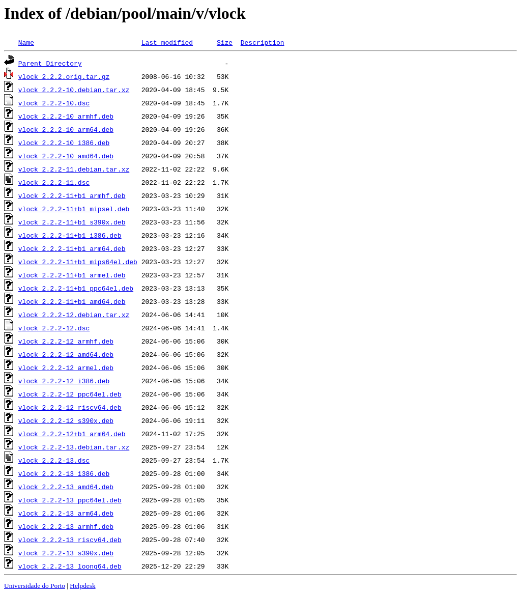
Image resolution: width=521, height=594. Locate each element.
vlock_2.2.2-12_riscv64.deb (70, 407)
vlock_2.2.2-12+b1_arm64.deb (72, 433)
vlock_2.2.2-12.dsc (54, 327)
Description (262, 42)
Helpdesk (82, 585)
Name (26, 42)
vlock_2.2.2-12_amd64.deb (65, 354)
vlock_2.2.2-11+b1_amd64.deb (72, 301)
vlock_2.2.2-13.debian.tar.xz (73, 446)
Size (225, 42)
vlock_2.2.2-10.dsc (54, 102)
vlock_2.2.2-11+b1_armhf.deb (72, 195)
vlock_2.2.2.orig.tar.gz (63, 76)
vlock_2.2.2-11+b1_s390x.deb (72, 222)
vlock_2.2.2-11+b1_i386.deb (70, 235)
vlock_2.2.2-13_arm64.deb (65, 513)
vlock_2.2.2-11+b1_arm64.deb (72, 248)
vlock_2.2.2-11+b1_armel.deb (72, 274)
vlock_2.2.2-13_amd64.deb (65, 486)
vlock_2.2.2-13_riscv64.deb (70, 539)
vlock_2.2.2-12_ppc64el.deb (70, 394)
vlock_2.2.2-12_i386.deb (63, 380)
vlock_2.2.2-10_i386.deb (63, 142)
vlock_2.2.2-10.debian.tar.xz (73, 89)
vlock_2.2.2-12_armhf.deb (65, 341)
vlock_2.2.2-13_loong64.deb (70, 566)
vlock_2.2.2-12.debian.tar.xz (73, 314)
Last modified (167, 42)
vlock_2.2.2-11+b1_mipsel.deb (73, 208)
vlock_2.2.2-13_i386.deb (63, 473)
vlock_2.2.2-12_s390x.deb (65, 420)
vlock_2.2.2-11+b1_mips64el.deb (77, 261)
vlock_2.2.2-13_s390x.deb (65, 552)
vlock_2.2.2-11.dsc (54, 182)
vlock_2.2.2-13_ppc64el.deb (70, 499)
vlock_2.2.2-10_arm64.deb (65, 129)
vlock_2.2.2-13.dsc (54, 460)
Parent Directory (50, 63)
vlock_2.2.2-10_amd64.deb (65, 155)
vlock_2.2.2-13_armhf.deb (65, 526)
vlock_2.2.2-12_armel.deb (65, 367)
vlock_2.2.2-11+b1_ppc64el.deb (75, 288)
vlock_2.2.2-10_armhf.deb (65, 116)
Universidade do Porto (34, 585)
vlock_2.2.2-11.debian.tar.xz (73, 169)
